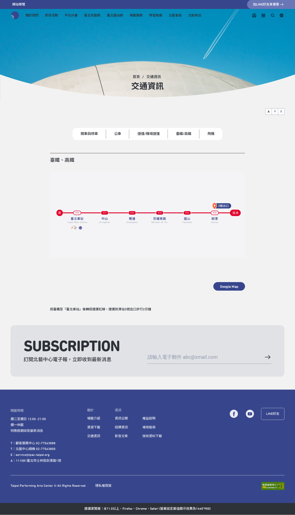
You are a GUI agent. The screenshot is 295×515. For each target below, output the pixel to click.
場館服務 (136, 15)
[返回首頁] (15, 15)
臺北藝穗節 (115, 15)
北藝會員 (175, 15)
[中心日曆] (263, 15)
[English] (281, 15)
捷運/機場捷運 (148, 134)
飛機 (212, 134)
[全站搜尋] (272, 15)
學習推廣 (155, 15)
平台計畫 (71, 15)
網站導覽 (18, 4)
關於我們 (32, 15)
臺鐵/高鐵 (185, 134)
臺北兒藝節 (92, 15)
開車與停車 (88, 134)
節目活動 (51, 15)
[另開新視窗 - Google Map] (229, 286)
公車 (116, 134)
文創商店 (194, 15)
